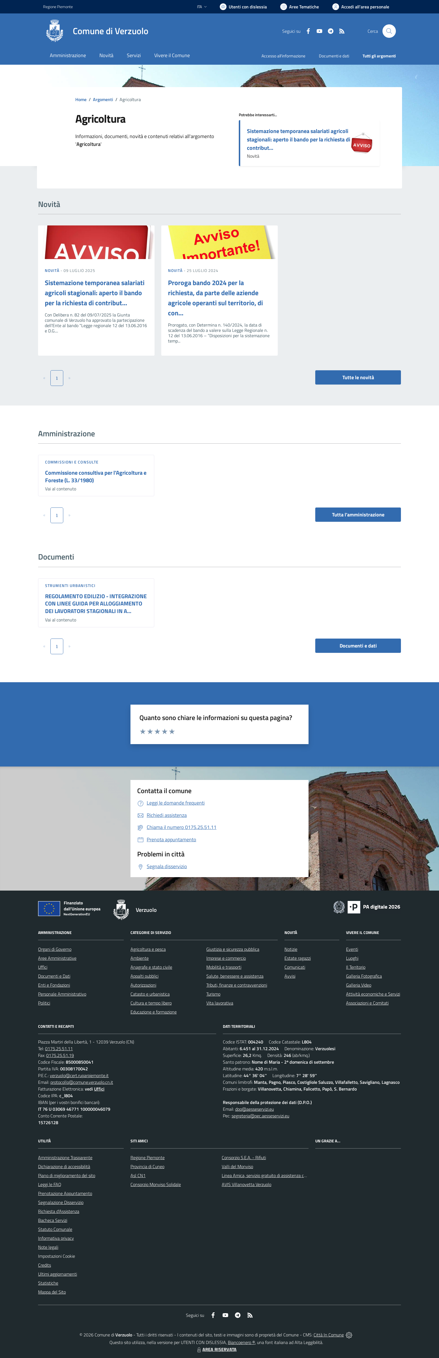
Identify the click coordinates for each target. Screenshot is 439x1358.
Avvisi (289, 976)
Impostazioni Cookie (56, 1256)
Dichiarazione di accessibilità (64, 1166)
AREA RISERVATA (216, 1349)
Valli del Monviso (237, 1166)
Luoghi (352, 958)
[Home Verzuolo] (95, 31)
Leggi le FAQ (49, 1184)
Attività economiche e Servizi (373, 994)
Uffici (42, 967)
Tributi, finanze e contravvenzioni (236, 985)
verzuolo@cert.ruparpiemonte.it (79, 1075)
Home (81, 99)
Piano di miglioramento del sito (66, 1175)
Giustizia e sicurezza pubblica (232, 949)
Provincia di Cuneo (147, 1166)
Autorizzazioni (143, 985)
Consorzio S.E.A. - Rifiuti (244, 1157)
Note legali (48, 1247)
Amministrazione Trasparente (65, 1157)
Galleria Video (358, 985)
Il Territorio (355, 967)
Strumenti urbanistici (70, 585)
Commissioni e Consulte (72, 462)
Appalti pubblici (144, 976)
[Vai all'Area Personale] (361, 6)
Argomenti (103, 99)
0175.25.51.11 (59, 1048)
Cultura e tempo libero (151, 1003)
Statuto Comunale (55, 1229)
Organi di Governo (54, 949)
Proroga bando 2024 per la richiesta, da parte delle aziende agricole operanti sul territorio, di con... (215, 298)
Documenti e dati (358, 645)
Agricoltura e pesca (148, 949)
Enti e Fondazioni (54, 985)
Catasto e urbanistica (150, 994)
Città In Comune (329, 1334)
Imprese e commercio (226, 958)
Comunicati (294, 967)
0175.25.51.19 (60, 1055)
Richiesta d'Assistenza (58, 1211)
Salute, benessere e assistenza (234, 976)
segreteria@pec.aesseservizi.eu (260, 1115)
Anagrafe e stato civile (151, 967)
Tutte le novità (358, 377)
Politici (44, 1003)
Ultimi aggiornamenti (57, 1274)
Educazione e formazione (153, 1011)
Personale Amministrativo (62, 994)
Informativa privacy (56, 1238)
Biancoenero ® (241, 1342)
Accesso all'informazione (283, 56)
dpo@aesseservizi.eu (254, 1109)
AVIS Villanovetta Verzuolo (246, 1184)
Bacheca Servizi (52, 1220)
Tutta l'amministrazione (358, 514)
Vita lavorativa (219, 1003)
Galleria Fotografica (364, 976)
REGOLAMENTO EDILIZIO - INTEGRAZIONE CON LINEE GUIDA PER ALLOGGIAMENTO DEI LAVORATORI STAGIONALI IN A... (96, 603)
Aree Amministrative (57, 958)
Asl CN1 (138, 1175)
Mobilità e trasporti (223, 967)
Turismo (213, 994)
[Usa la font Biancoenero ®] (243, 6)
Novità (52, 270)
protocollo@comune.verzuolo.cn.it (81, 1082)
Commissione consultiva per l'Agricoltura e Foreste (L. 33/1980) (95, 476)
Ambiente (139, 958)
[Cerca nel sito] (389, 31)
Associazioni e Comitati (367, 1003)
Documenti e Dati (54, 976)
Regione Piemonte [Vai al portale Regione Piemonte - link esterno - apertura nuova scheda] (58, 7)
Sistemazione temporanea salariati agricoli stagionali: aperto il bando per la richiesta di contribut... (298, 139)
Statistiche (48, 1283)
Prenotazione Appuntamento (65, 1193)
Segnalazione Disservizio (60, 1202)
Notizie (290, 949)
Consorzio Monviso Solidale (155, 1184)
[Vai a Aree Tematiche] (300, 6)
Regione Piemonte (147, 1157)
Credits (44, 1265)
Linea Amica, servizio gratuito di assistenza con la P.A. (271, 1175)
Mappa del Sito (52, 1292)
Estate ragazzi (297, 958)
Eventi (352, 949)
